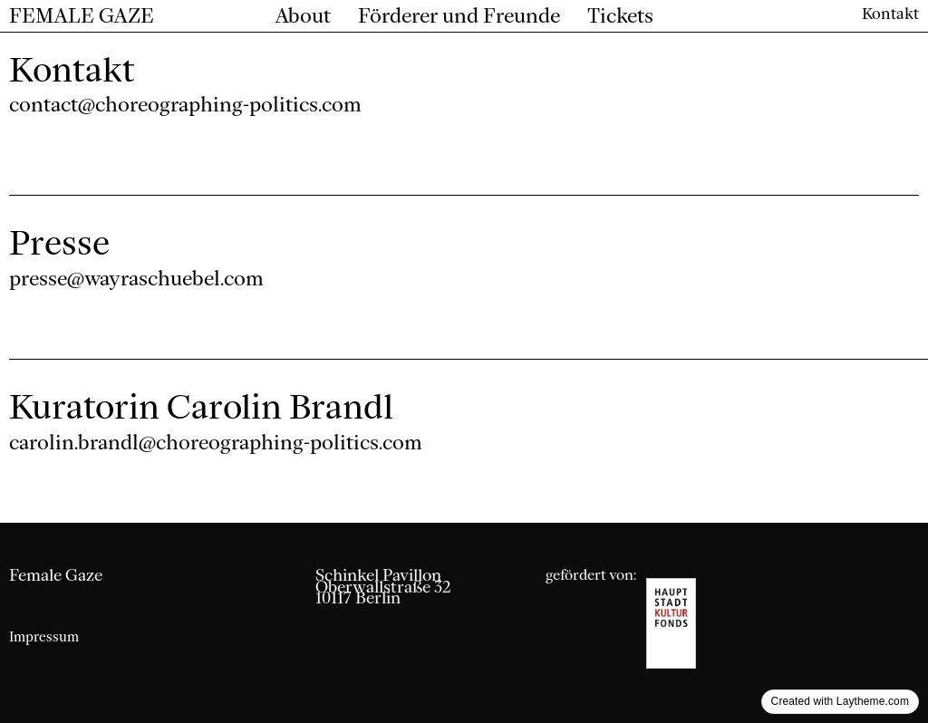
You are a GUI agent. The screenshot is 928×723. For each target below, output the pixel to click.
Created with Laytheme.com (840, 701)
